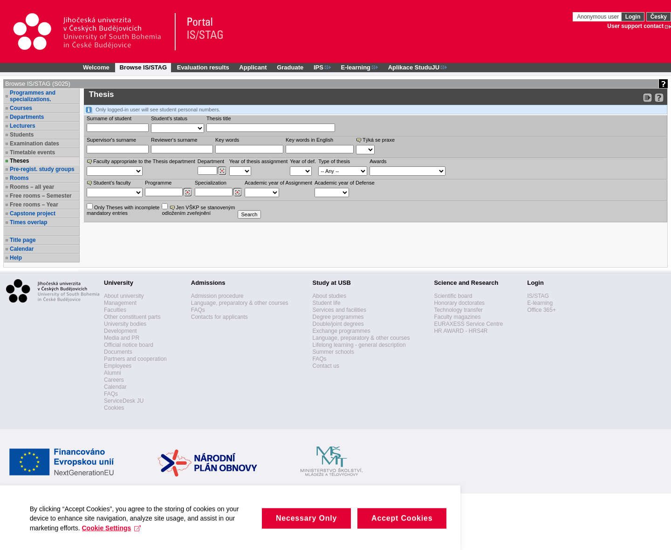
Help (16, 257)
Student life (327, 303)
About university (124, 296)
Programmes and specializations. (32, 96)
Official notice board (128, 345)
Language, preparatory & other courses (239, 303)
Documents (118, 352)
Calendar (22, 249)
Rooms (19, 178)
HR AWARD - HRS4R (460, 331)
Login (633, 17)
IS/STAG (537, 296)
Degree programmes (338, 317)
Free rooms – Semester (41, 195)
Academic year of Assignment (278, 183)
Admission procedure (217, 296)
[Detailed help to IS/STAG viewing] (659, 98)
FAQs (111, 394)
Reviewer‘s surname (174, 140)
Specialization (210, 183)
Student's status (169, 118)
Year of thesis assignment (258, 161)
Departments (27, 117)
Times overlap (28, 222)
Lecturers (22, 126)
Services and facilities (339, 310)
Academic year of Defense (345, 183)
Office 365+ (541, 310)
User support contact (635, 26)
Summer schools (333, 352)
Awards (378, 161)
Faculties (115, 310)
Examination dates (34, 143)
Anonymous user (598, 17)
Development (120, 331)
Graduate (290, 67)
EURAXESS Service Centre (468, 324)
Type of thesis (334, 161)
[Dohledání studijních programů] (187, 192)
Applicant (253, 67)
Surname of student (109, 118)
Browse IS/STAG (143, 67)
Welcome (96, 67)
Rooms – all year (32, 187)
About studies (330, 296)
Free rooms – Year (34, 204)
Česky (658, 17)
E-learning (540, 303)
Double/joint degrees (338, 324)
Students (22, 134)
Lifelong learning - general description (359, 345)
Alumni (112, 373)
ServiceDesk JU (124, 401)
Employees (117, 366)
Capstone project (32, 213)
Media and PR (121, 338)
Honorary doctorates (459, 303)
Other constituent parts (132, 317)
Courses (21, 108)
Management (120, 303)
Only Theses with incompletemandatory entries (123, 209)
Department (211, 161)
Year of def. (303, 161)
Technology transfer (458, 310)
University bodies (125, 324)
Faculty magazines (457, 317)
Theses (19, 161)
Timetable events (32, 152)
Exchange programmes (341, 331)
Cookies (114, 408)
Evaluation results (203, 67)
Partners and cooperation (135, 359)
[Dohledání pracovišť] (222, 171)
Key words (227, 140)
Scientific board (453, 296)
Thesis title (218, 118)
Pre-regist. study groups (42, 169)
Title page (23, 240)
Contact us (326, 366)
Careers (114, 380)
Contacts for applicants (219, 317)
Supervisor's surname (111, 140)
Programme (158, 183)
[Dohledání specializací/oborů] (237, 192)
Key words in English (309, 140)
